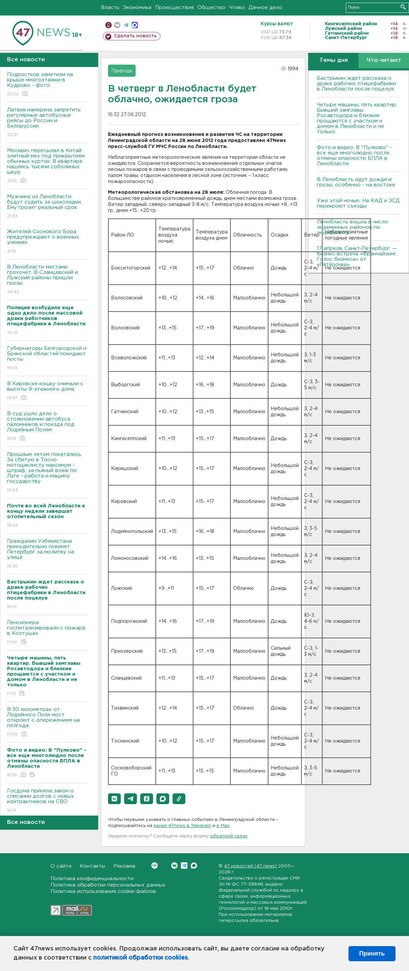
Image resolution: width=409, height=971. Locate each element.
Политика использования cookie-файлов (103, 891)
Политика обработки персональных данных (107, 885)
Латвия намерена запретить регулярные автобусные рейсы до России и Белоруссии (47, 123)
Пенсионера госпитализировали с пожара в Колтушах (47, 632)
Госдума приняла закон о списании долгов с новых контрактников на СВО (47, 801)
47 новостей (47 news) (250, 866)
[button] (114, 798)
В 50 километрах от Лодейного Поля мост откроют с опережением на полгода (47, 722)
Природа (121, 71)
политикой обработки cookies (140, 958)
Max (194, 865)
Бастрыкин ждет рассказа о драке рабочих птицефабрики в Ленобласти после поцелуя (356, 83)
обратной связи (228, 836)
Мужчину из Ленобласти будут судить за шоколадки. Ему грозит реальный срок (47, 206)
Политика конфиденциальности (92, 878)
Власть (110, 7)
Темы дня (333, 60)
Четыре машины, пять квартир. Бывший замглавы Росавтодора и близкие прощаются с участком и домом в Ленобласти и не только (357, 118)
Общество (211, 7)
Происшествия (174, 7)
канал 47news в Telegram (182, 826)
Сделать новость (135, 36)
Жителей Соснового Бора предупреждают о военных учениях (47, 241)
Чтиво (237, 7)
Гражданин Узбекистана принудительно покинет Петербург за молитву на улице (47, 554)
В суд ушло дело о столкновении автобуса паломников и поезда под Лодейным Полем (47, 426)
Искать (403, 6)
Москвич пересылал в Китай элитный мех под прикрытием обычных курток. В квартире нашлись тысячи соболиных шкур (47, 166)
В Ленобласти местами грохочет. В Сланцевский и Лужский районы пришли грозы (47, 280)
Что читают (384, 60)
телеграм (126, 25)
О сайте (61, 866)
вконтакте (117, 25)
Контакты (92, 866)
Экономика (137, 7)
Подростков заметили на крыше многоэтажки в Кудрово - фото (47, 84)
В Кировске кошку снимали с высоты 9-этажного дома (47, 391)
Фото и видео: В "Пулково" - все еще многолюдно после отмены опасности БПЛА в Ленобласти (354, 155)
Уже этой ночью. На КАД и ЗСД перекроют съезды (358, 203)
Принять (372, 953)
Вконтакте (154, 865)
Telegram (184, 865)
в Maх (223, 826)
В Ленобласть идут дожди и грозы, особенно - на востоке (356, 182)
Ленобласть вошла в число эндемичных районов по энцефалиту (352, 227)
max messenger (135, 25)
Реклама (124, 866)
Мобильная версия (108, 25)
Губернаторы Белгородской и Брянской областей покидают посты (47, 358)
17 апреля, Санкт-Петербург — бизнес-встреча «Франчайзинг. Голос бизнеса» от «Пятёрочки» (357, 256)
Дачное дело (265, 7)
